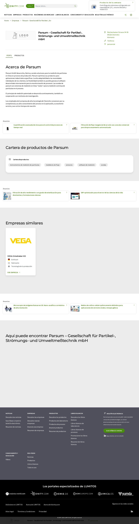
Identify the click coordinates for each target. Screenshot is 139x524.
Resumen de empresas (35, 430)
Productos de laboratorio (58, 421)
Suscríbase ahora (114, 431)
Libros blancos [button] (62, 15)
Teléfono (108, 41)
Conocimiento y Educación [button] (82, 15)
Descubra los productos (57, 417)
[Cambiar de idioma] (131, 15)
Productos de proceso (57, 424)
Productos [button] (28, 15)
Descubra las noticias (13, 417)
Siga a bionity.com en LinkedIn (113, 436)
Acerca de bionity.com (52, 504)
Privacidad (42, 511)
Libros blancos (32, 464)
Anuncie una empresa (35, 427)
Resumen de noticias (13, 427)
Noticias (30, 457)
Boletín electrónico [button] (104, 15)
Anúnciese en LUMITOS (14, 504)
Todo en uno (31, 467)
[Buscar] (75, 6)
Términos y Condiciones (26, 511)
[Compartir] (125, 15)
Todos (29, 6)
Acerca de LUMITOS (33, 504)
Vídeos (8, 459)
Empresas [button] (17, 15)
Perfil (9, 55)
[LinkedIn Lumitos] (131, 511)
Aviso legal (10, 511)
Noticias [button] (8, 15)
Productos (19, 55)
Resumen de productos (57, 431)
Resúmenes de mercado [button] (44, 15)
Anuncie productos (56, 428)
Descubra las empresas (35, 417)
